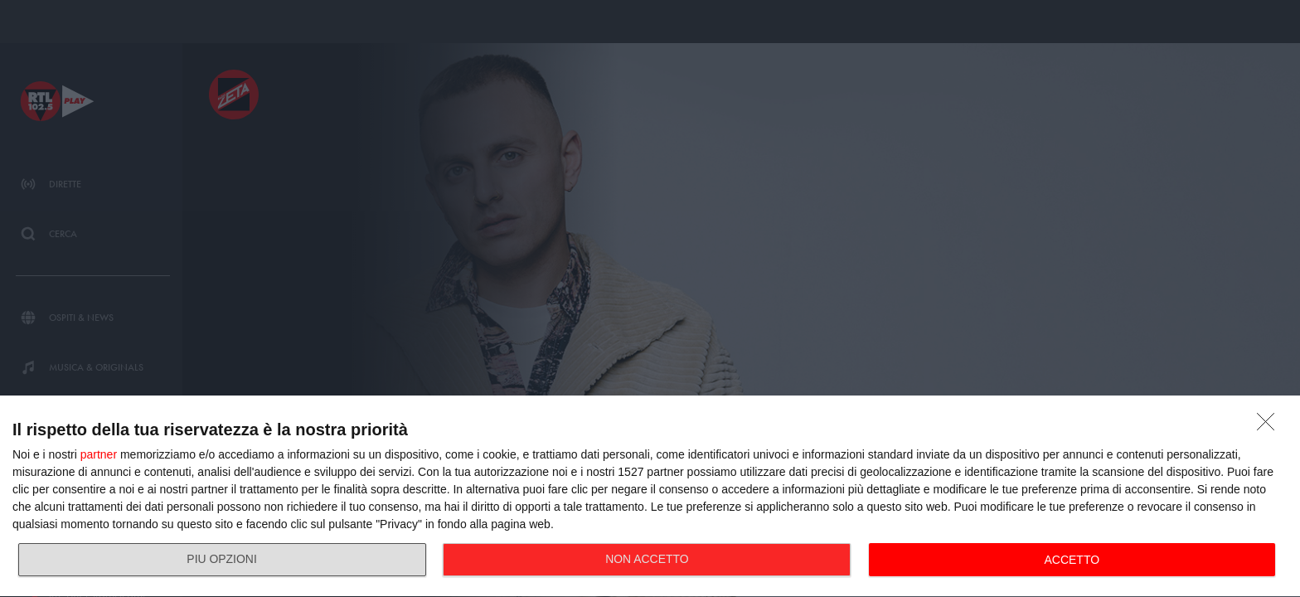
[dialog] (650, 496)
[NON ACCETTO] (1270, 426)
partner (98, 454)
